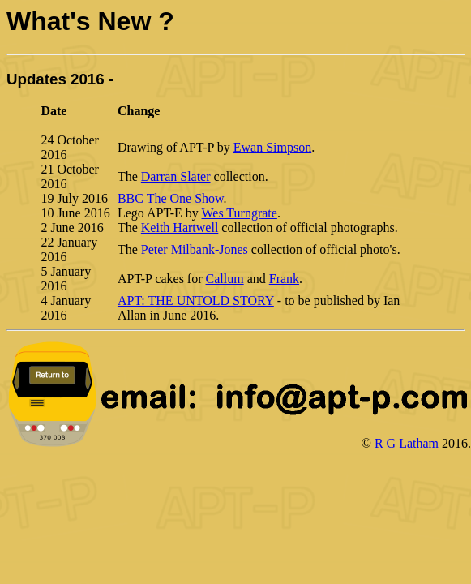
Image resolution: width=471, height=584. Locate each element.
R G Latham (407, 443)
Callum (225, 279)
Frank (284, 279)
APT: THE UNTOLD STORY (196, 300)
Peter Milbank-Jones (194, 249)
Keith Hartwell (180, 227)
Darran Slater (176, 176)
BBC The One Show (171, 198)
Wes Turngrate (239, 213)
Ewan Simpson (272, 147)
